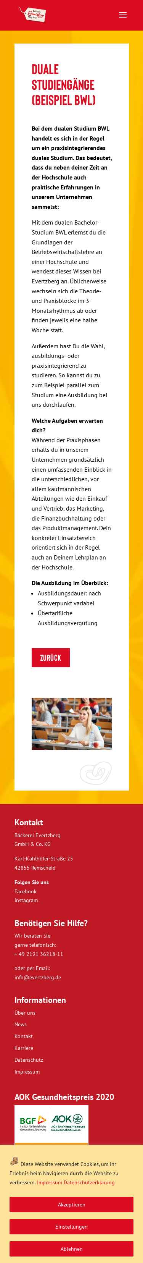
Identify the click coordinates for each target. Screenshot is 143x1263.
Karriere (23, 1048)
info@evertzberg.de (37, 977)
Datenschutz (28, 1059)
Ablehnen (72, 1248)
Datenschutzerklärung (89, 1182)
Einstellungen (71, 1226)
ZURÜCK (50, 657)
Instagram (26, 900)
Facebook (25, 891)
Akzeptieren (71, 1204)
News (20, 1024)
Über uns (24, 1012)
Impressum (49, 1182)
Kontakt (23, 1036)
